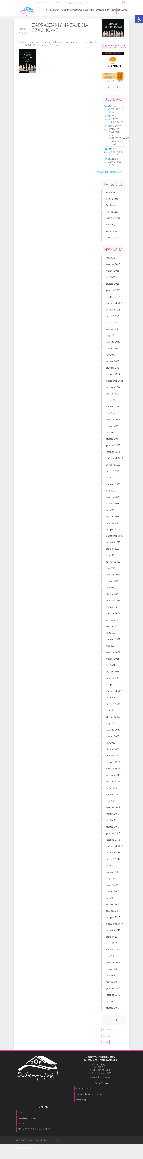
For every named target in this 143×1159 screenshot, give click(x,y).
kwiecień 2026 (113, 266)
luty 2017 (110, 977)
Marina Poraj (80, 1099)
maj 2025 (110, 337)
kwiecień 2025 (113, 344)
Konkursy (110, 227)
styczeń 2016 (112, 1010)
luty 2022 (110, 589)
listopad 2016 (113, 997)
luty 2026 (110, 279)
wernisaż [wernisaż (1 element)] (107, 1038)
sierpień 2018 (112, 861)
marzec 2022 (112, 583)
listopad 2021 (113, 609)
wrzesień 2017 (113, 932)
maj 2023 (110, 492)
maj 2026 (110, 260)
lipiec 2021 (111, 635)
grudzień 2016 (113, 990)
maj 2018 (110, 880)
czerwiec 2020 (113, 719)
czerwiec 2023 (113, 486)
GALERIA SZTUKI (89, 10)
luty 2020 (110, 745)
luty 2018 (110, 900)
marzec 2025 (112, 350)
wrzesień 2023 (113, 467)
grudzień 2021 (113, 602)
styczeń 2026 (112, 286)
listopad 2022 (113, 531)
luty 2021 (110, 667)
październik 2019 (114, 770)
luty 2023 (110, 512)
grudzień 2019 (113, 758)
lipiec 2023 (111, 480)
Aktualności (111, 194)
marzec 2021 (112, 661)
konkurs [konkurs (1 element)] (107, 1032)
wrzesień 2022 (113, 544)
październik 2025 (114, 305)
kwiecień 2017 (113, 964)
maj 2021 (110, 648)
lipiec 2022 (111, 557)
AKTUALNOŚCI (57, 10)
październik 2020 (114, 693)
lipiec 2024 (111, 402)
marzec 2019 (112, 816)
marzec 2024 (112, 428)
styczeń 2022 (112, 596)
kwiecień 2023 (113, 499)
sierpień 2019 (112, 783)
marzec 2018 (112, 893)
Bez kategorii (112, 201)
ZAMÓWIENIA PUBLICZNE (106, 10)
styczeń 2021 (112, 673)
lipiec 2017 (111, 945)
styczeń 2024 (112, 441)
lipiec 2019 (111, 790)
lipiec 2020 (111, 712)
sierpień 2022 (112, 551)
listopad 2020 (113, 686)
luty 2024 (110, 434)
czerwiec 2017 (113, 951)
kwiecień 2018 (113, 887)
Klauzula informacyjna (27, 1118)
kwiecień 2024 (113, 421)
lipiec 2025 (111, 324)
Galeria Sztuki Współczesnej (113, 215)
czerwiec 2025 (113, 331)
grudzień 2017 (113, 913)
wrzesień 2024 (113, 389)
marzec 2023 (112, 505)
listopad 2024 (113, 376)
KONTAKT (121, 10)
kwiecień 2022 (113, 577)
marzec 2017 (112, 971)
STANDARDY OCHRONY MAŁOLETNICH (34, 1129)
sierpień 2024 (112, 395)
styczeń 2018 (112, 906)
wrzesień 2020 (113, 699)
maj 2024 (110, 415)
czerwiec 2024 (113, 408)
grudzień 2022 (113, 525)
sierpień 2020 (112, 706)
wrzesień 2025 (113, 311)
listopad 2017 (113, 919)
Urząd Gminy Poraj (83, 1088)
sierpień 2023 (112, 473)
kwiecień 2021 (113, 654)
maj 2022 (110, 570)
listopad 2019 (113, 764)
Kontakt (21, 1123)
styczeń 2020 (112, 751)
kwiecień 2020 (113, 732)
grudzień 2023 (113, 447)
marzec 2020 (112, 738)
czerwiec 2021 (113, 641)
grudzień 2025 (113, 292)
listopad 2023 (113, 454)
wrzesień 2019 (113, 777)
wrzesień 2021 (113, 622)
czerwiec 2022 (113, 564)
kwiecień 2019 (113, 809)
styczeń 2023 (112, 518)
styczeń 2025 (112, 363)
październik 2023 (114, 460)
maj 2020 (110, 725)
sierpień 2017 (112, 939)
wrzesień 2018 (113, 855)
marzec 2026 (112, 273)
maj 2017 (110, 958)
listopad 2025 (113, 299)
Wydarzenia (112, 233)
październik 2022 (114, 538)
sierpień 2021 (112, 628)
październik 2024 (114, 383)
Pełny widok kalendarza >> (109, 174)
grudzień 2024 (113, 370)
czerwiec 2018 (113, 874)
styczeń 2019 (112, 829)
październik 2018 (114, 848)
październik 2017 (114, 926)
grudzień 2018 (113, 835)
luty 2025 (110, 357)
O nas (20, 1112)
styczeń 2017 (112, 984)
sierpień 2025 (112, 318)
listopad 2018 (113, 842)
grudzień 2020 (113, 680)
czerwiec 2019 (113, 796)
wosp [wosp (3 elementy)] (105, 1044)
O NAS (48, 10)
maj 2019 (110, 803)
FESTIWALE (77, 10)
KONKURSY (68, 10)
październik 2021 (114, 615)
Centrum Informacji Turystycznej (88, 1094)
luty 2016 (110, 1003)
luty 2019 (110, 822)
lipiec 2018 (111, 867)
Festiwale (110, 207)
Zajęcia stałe (112, 239)
